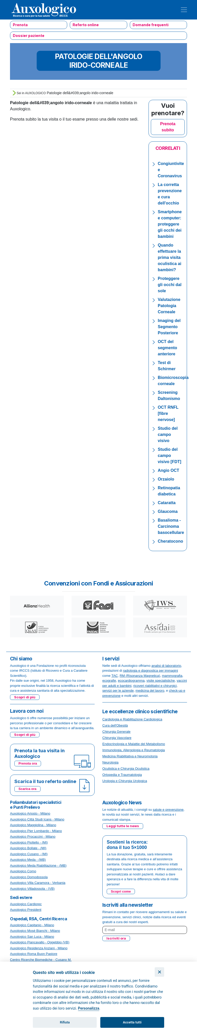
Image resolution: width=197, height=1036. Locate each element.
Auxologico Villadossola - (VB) (32, 889)
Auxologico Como (23, 871)
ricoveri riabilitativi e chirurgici (155, 686)
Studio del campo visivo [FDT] (169, 455)
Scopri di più (24, 697)
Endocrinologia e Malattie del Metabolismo (133, 744)
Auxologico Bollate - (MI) (28, 848)
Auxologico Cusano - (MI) (29, 854)
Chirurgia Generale (116, 732)
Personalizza (88, 1008)
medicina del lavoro (149, 690)
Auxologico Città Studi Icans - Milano (37, 819)
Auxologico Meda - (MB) (28, 860)
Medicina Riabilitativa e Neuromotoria (129, 756)
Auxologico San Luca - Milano (32, 937)
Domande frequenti (151, 25)
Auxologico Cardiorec (26, 904)
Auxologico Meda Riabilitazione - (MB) (38, 865)
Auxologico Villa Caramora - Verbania (37, 883)
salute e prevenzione (168, 810)
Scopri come (121, 891)
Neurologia (110, 762)
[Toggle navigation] (184, 10)
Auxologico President (25, 910)
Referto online (86, 25)
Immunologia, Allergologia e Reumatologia (133, 750)
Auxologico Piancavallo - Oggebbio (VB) (39, 942)
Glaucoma (168, 511)
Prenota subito (167, 127)
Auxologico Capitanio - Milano (32, 925)
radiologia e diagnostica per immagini (150, 670)
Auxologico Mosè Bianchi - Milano (35, 931)
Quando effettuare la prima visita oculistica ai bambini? (169, 257)
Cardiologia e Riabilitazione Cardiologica (132, 719)
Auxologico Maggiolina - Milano (33, 825)
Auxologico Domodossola (29, 877)
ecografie (109, 680)
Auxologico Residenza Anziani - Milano (38, 948)
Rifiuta (65, 1022)
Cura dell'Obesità (115, 725)
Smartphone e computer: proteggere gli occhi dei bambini (170, 224)
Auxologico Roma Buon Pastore (33, 954)
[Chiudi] (159, 972)
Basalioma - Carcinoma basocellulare (171, 526)
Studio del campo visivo (168, 434)
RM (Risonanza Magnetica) (140, 676)
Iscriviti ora (116, 938)
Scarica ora (27, 789)
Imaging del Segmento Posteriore (169, 326)
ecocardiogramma (131, 680)
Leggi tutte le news (122, 826)
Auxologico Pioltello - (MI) (29, 842)
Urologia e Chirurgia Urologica (124, 781)
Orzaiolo (166, 479)
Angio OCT (168, 470)
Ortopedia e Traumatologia (122, 775)
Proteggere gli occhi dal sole (169, 284)
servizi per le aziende (118, 690)
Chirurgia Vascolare (116, 738)
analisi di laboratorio (166, 666)
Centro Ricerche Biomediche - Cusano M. (41, 960)
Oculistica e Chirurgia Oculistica (126, 768)
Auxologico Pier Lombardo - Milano (36, 831)
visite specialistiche (160, 680)
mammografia (172, 676)
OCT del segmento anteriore (167, 347)
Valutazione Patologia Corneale (169, 305)
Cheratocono (170, 541)
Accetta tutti (132, 1022)
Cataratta (166, 503)
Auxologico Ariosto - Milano (30, 813)
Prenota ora (27, 763)
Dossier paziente (28, 35)
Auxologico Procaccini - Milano (32, 836)
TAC (114, 676)
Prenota (20, 25)
